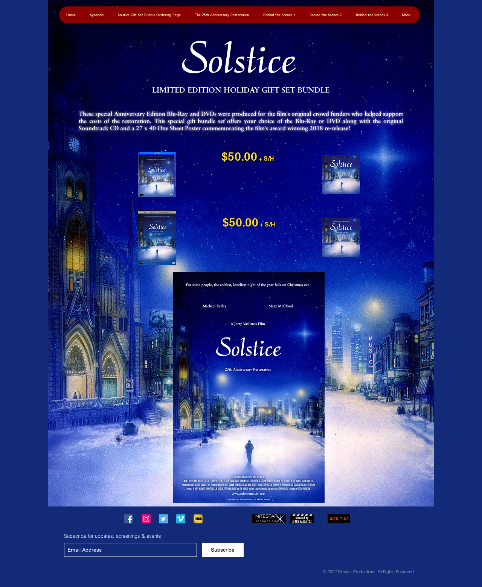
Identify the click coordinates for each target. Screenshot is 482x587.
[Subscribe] (223, 550)
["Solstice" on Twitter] (163, 518)
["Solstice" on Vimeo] (180, 518)
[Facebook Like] (229, 519)
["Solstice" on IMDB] (198, 518)
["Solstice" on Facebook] (128, 518)
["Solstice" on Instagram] (146, 518)
